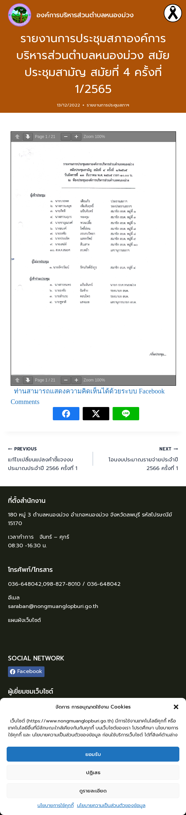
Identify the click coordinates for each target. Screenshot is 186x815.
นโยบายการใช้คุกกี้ (56, 805)
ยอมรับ (93, 754)
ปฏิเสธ (93, 772)
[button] (176, 707)
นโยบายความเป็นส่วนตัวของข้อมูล (111, 805)
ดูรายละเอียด (93, 790)
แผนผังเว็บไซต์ (25, 620)
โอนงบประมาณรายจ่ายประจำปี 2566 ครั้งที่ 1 (138, 458)
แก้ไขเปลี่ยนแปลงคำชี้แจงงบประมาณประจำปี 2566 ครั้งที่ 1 (48, 458)
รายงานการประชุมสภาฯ (108, 105)
